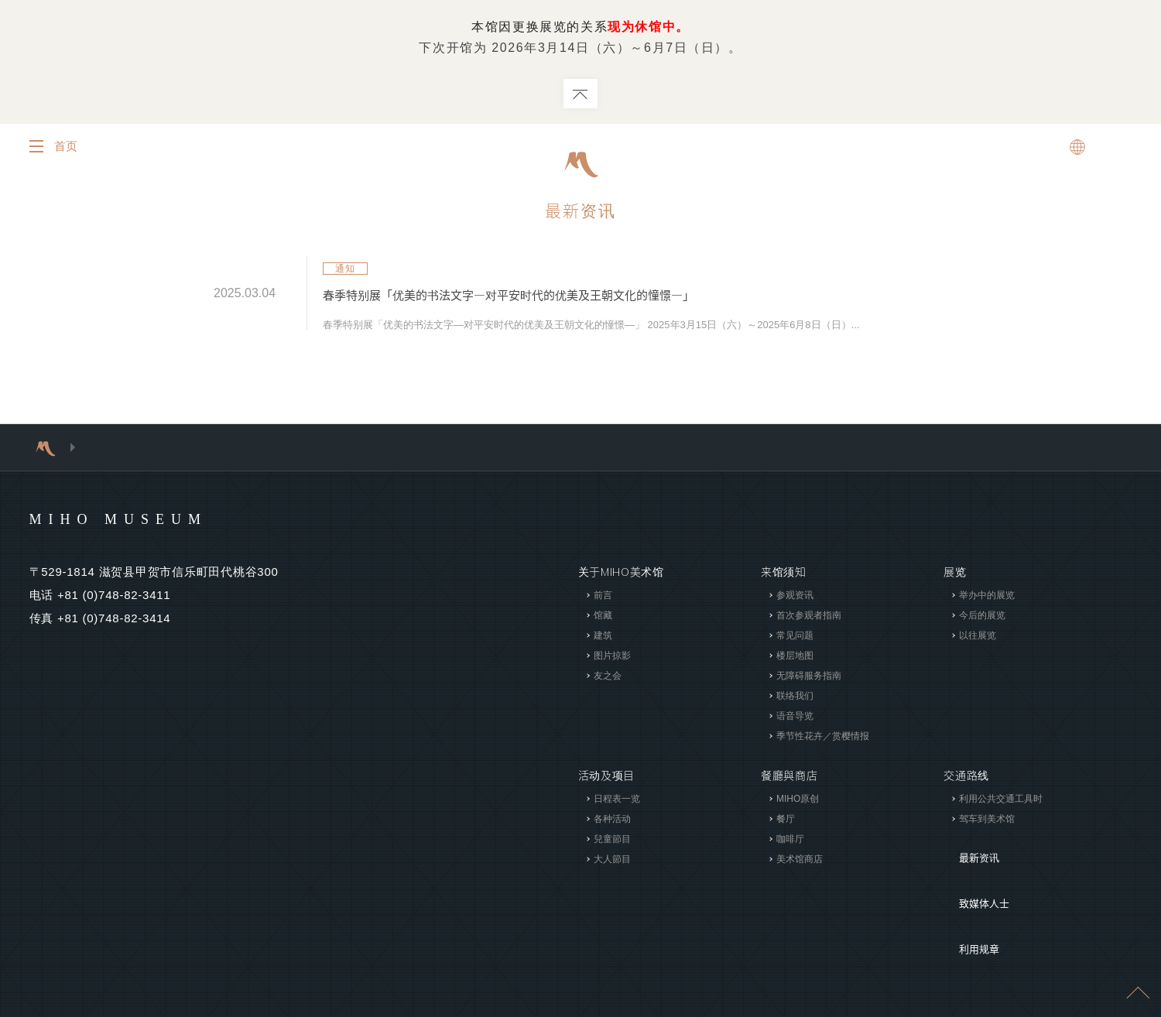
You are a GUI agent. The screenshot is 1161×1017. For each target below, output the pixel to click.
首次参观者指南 (808, 615)
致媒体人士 (972, 870)
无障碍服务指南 (808, 675)
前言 (602, 595)
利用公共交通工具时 (1001, 798)
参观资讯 (794, 595)
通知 (345, 269)
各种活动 (611, 818)
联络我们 (794, 695)
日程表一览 (616, 798)
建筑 (602, 635)
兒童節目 (611, 839)
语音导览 (794, 716)
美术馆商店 (799, 859)
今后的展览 (982, 615)
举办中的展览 (987, 595)
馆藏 (602, 615)
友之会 (607, 675)
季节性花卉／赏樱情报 (822, 736)
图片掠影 (611, 655)
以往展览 (977, 635)
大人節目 (611, 859)
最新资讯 (580, 211)
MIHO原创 (797, 798)
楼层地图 (794, 655)
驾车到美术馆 (987, 818)
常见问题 (794, 635)
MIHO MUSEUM (148, 518)
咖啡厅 (790, 839)
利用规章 (966, 893)
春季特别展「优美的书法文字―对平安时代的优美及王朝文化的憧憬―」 (568, 295)
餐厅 (785, 818)
